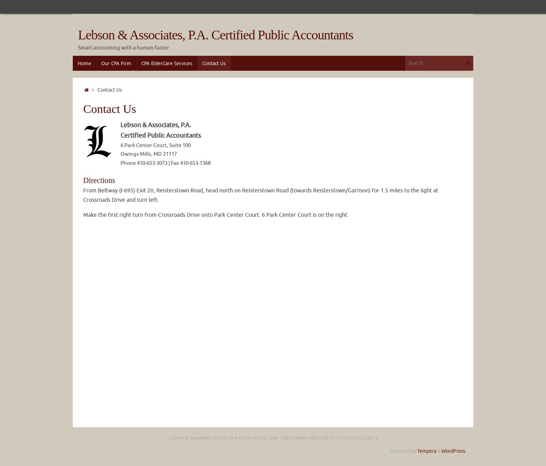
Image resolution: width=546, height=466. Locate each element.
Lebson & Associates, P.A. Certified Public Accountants (215, 35)
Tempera (426, 451)
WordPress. (454, 451)
